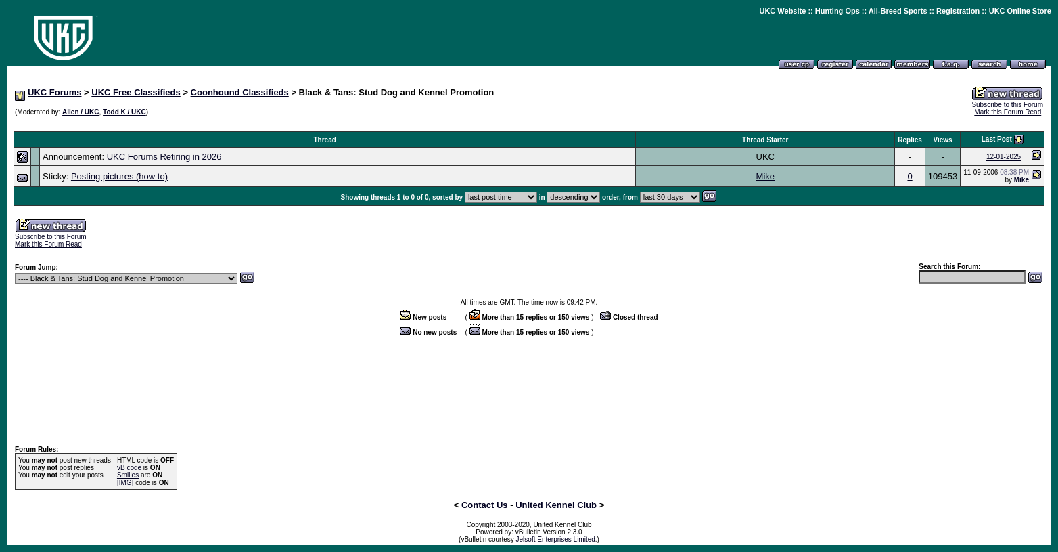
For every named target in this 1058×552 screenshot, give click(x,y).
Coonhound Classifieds (240, 92)
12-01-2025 (1003, 157)
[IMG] (125, 482)
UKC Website (782, 11)
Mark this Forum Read (1007, 112)
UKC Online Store (1020, 11)
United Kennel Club (556, 505)
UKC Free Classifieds (136, 92)
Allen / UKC (80, 112)
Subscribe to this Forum (1007, 104)
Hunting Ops (837, 11)
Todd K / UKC (124, 112)
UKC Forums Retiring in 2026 (164, 157)
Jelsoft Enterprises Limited (555, 539)
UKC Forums (54, 92)
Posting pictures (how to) (119, 176)
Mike (765, 176)
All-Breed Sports (898, 11)
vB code (129, 467)
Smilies (128, 475)
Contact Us (484, 505)
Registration (958, 11)
